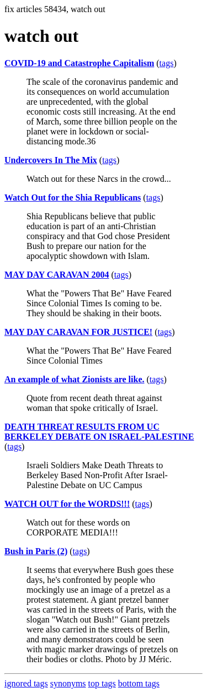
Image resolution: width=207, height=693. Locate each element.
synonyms (68, 683)
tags (167, 63)
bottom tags (139, 683)
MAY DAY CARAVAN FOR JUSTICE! (78, 332)
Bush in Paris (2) (35, 551)
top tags (102, 683)
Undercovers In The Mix (50, 160)
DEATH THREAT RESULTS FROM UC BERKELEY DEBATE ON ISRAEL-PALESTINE (99, 431)
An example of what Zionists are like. (74, 379)
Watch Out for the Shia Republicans (72, 197)
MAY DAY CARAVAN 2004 (56, 274)
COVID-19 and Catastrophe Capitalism (79, 63)
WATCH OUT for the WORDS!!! (67, 503)
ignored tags (26, 683)
